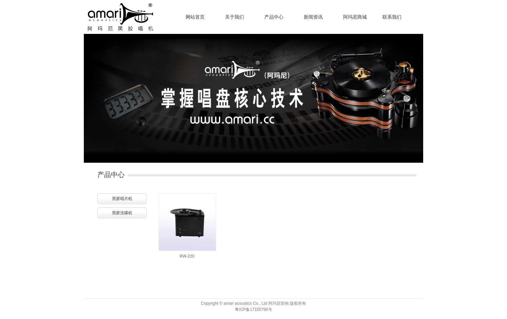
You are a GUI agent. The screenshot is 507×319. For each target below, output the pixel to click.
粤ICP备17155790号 (253, 309)
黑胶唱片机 (122, 198)
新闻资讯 (313, 17)
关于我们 (234, 17)
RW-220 (187, 256)
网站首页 (195, 17)
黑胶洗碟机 (122, 213)
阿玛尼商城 (355, 17)
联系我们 (391, 17)
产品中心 (273, 17)
